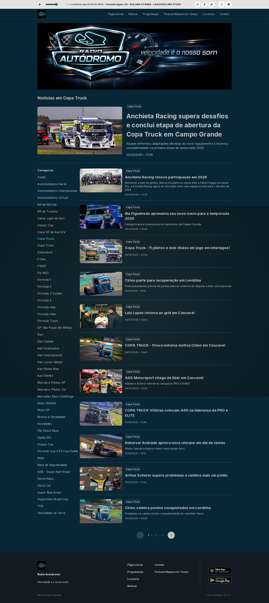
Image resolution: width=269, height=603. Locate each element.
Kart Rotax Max (48, 369)
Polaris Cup (45, 444)
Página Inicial (116, 14)
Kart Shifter (45, 375)
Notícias (133, 14)
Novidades (44, 423)
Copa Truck (45, 238)
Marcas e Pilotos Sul (51, 389)
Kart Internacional (49, 355)
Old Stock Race (48, 430)
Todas (41, 177)
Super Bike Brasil (49, 492)
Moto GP (43, 410)
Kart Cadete (45, 341)
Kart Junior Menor (50, 362)
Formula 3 (44, 286)
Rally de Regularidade (52, 465)
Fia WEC (43, 273)
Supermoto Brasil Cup (52, 499)
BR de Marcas (47, 204)
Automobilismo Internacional (57, 191)
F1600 (41, 266)
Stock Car (44, 485)
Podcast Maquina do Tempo (181, 14)
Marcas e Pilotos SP (51, 382)
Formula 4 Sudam (49, 293)
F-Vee (41, 259)
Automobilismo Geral (51, 184)
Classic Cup (45, 225)
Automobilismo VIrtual (52, 197)
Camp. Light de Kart (50, 218)
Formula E (44, 300)
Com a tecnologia (219, 595)
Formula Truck (47, 321)
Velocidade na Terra (51, 513)
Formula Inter (46, 314)
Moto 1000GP (46, 403)
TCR (40, 506)
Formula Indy (46, 307)
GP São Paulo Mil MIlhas (54, 327)
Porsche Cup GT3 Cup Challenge (57, 451)
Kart (40, 334)
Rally (40, 458)
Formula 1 (44, 279)
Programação (151, 14)
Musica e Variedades (51, 417)
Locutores (209, 14)
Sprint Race (45, 478)
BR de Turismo (47, 211)
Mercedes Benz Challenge (55, 396)
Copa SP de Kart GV (51, 232)
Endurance (44, 252)
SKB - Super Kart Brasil (53, 472)
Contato (224, 14)
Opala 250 (44, 437)
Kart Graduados (48, 348)
